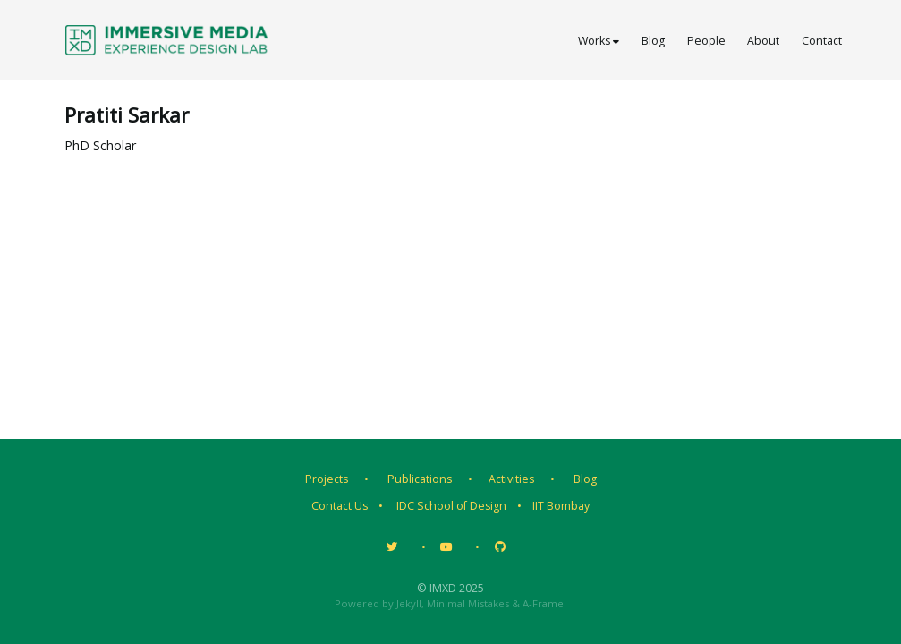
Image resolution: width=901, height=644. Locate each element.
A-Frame (543, 603)
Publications (419, 479)
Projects (326, 479)
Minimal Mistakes (468, 603)
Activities (511, 479)
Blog (653, 40)
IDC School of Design (451, 505)
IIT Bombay (561, 505)
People (706, 40)
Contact (822, 40)
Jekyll (408, 603)
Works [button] (598, 40)
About (763, 40)
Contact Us (339, 505)
